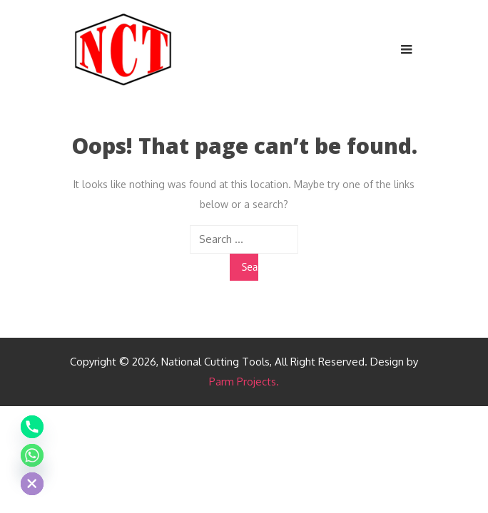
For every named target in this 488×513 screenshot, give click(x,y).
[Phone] (32, 426)
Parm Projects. (244, 381)
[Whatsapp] (32, 455)
